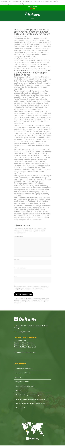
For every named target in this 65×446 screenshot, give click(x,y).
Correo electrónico (20, 268)
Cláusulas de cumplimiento (23, 368)
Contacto (18, 390)
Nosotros (18, 377)
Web (15, 276)
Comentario (18, 237)
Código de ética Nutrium (23, 343)
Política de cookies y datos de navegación (28, 395)
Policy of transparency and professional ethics (30, 403)
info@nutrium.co (33, 7)
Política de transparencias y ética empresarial (30, 399)
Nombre (17, 259)
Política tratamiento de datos (24, 386)
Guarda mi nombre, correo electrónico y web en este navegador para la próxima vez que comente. (31, 288)
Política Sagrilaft (20, 408)
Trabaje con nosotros (22, 382)
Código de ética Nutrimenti (24, 345)
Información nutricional (22, 373)
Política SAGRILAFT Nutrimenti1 (25, 347)
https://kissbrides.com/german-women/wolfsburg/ (26, 59)
